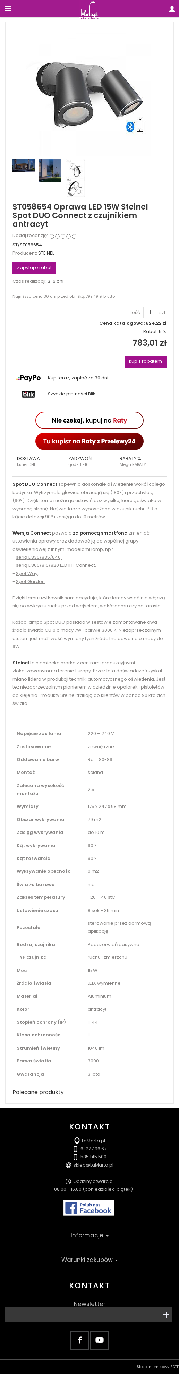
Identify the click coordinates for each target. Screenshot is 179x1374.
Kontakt (89, 1285)
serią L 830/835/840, (39, 557)
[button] (38, 461)
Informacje (90, 1235)
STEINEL (46, 253)
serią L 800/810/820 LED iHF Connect (55, 565)
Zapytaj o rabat (34, 267)
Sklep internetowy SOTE (158, 1366)
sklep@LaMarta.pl (93, 1165)
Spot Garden (30, 581)
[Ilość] (150, 312)
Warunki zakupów (89, 1260)
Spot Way (26, 573)
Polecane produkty (38, 1092)
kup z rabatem (145, 361)
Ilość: (135, 312)
